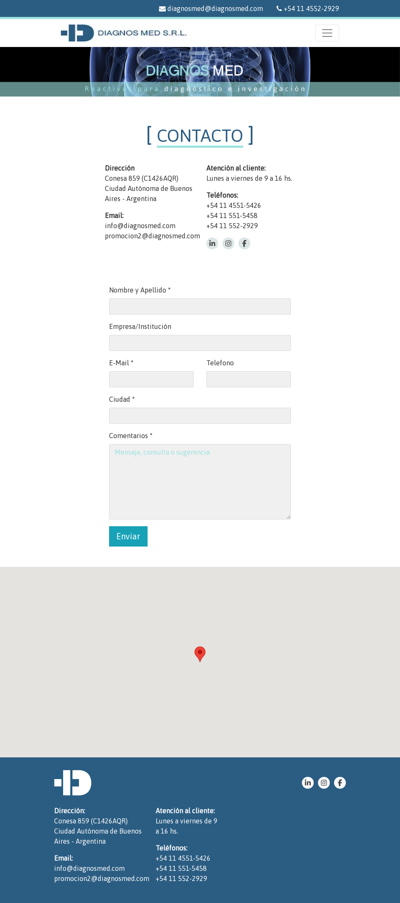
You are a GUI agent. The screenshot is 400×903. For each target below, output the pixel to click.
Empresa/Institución (140, 326)
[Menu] (327, 33)
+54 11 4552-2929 (308, 8)
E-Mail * (121, 363)
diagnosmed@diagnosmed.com (211, 8)
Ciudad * (122, 399)
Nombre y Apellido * (140, 290)
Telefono (220, 363)
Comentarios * (131, 435)
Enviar (128, 536)
